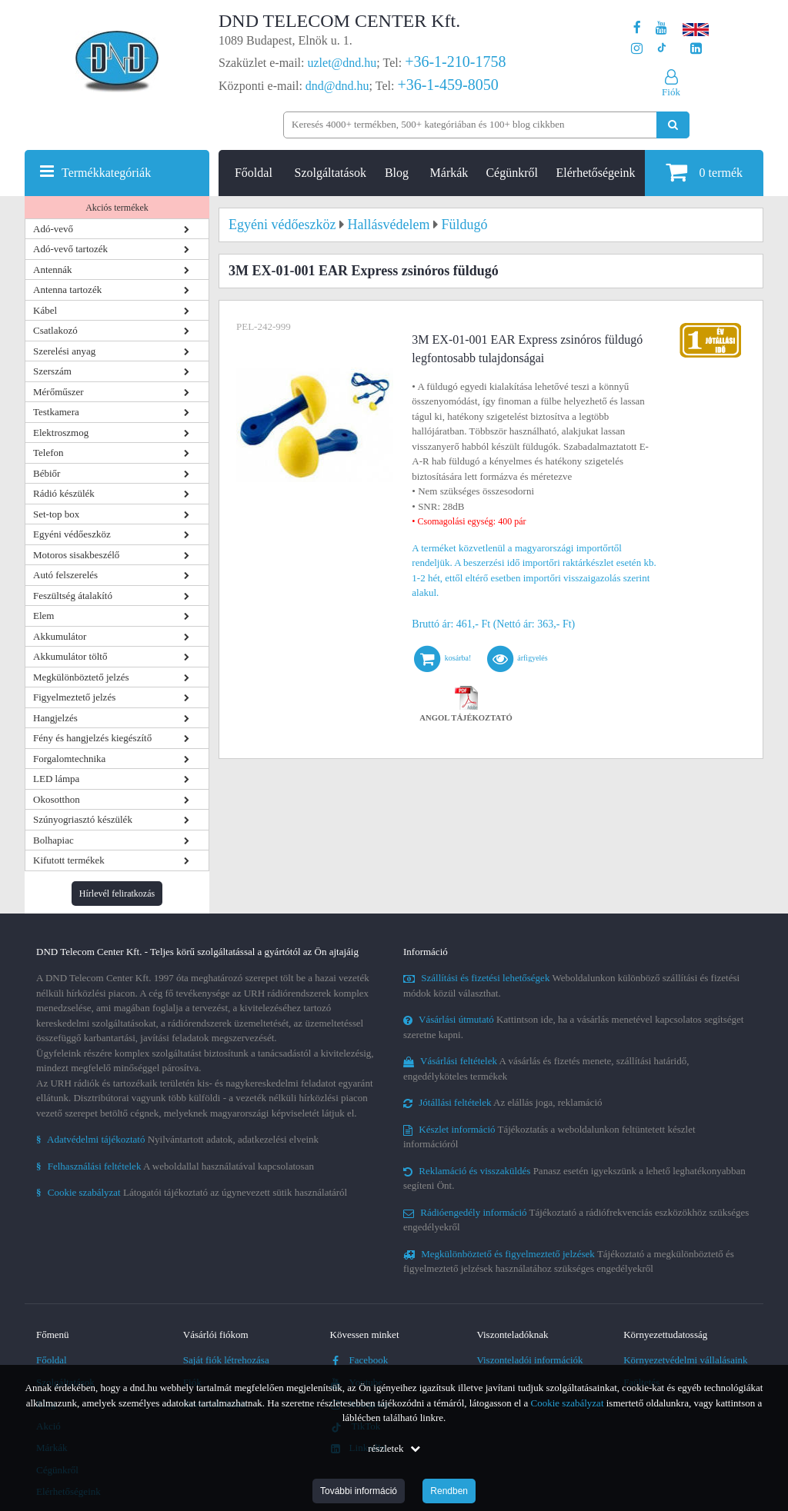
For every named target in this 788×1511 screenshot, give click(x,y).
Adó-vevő (53, 229)
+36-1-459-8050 (447, 84)
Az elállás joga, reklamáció (503, 1102)
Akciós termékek (117, 207)
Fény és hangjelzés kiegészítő (92, 738)
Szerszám (52, 371)
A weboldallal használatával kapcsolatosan (175, 1166)
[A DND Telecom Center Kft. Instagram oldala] (637, 49)
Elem (43, 615)
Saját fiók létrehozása (226, 1360)
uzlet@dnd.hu (342, 62)
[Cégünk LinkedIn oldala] (696, 49)
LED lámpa (56, 778)
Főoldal (253, 172)
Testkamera (56, 412)
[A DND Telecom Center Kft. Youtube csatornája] (661, 28)
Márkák (449, 172)
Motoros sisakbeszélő (76, 555)
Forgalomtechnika (69, 758)
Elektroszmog (60, 432)
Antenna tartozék (67, 289)
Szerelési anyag (64, 351)
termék (704, 172)
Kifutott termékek (69, 860)
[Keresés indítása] (673, 124)
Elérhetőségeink (596, 172)
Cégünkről (512, 172)
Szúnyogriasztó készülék (82, 819)
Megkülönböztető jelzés (81, 677)
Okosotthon (56, 799)
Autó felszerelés (65, 575)
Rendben (449, 1491)
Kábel (45, 310)
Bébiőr (46, 473)
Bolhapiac (53, 840)
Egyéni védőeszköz (72, 534)
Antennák (52, 269)
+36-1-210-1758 (455, 61)
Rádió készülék (64, 493)
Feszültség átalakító (72, 595)
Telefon (48, 452)
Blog (397, 172)
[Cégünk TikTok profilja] (661, 49)
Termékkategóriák (106, 172)
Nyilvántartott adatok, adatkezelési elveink (177, 1139)
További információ (358, 1491)
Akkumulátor (59, 636)
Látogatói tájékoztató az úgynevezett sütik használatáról (191, 1192)
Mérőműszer (58, 392)
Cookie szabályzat (567, 1403)
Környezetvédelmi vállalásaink (685, 1360)
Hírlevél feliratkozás (117, 893)
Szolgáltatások (330, 172)
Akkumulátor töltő (70, 656)
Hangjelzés (55, 718)
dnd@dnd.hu (337, 85)
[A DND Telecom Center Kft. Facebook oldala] (637, 28)
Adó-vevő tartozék (70, 249)
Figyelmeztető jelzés (74, 697)
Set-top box (56, 514)
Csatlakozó (55, 330)
